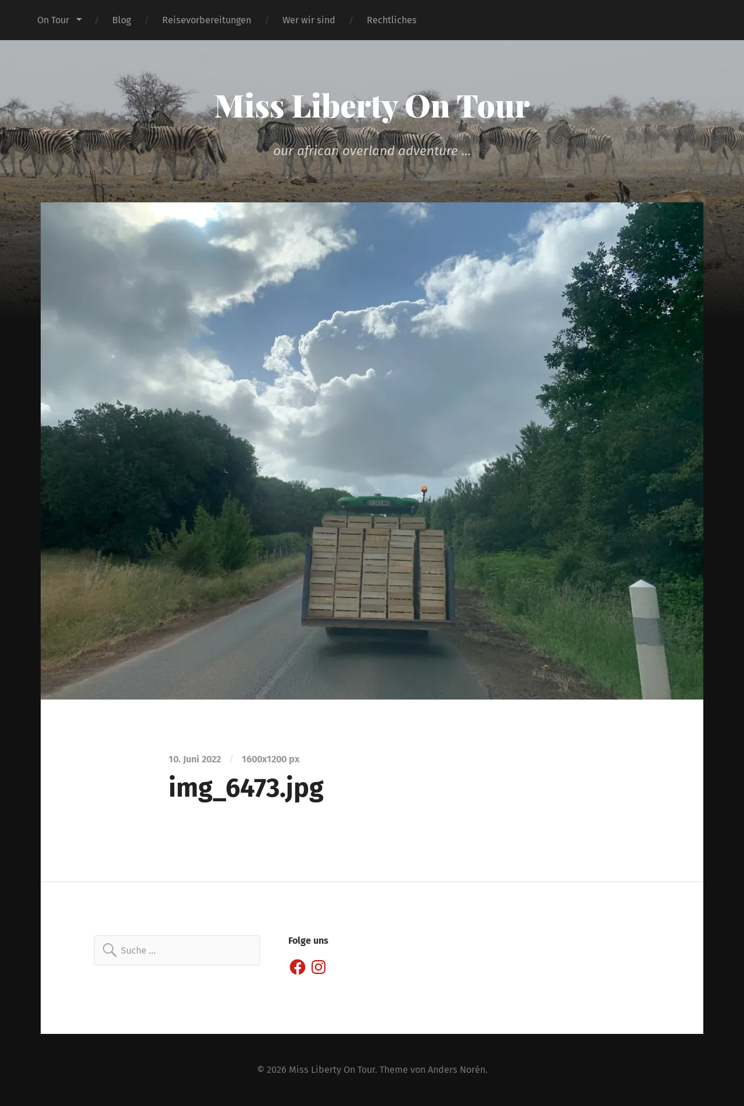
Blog (121, 20)
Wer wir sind (308, 20)
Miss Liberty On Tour (372, 105)
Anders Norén (456, 1069)
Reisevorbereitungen (206, 20)
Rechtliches (392, 20)
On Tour (53, 20)
